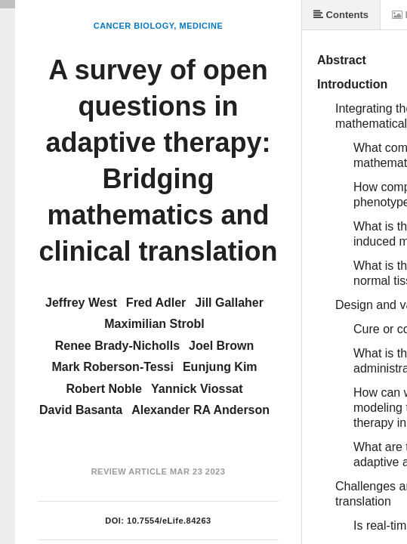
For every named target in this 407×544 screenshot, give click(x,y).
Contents (340, 14)
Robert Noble (104, 388)
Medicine (201, 25)
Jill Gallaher (229, 302)
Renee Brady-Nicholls (117, 345)
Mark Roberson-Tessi (112, 366)
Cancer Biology (134, 25)
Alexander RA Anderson (200, 409)
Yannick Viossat (197, 388)
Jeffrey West (81, 302)
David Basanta (80, 409)
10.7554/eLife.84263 (169, 520)
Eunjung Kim (220, 366)
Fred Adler (156, 302)
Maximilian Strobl (154, 323)
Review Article (129, 471)
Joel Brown (221, 345)
